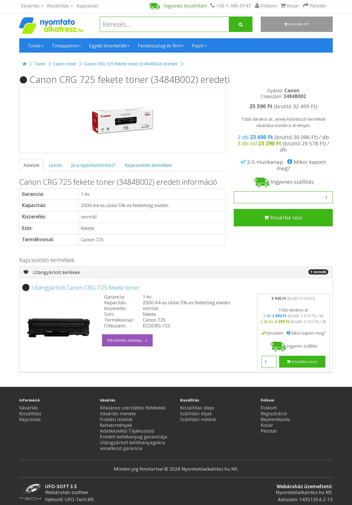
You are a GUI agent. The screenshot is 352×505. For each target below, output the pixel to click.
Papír (199, 45)
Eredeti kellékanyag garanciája (133, 436)
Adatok (31, 165)
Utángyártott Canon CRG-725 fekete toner (85, 287)
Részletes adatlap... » (127, 340)
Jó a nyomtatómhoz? (93, 165)
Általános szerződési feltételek (133, 407)
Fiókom (269, 407)
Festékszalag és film (161, 45)
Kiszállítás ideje (197, 407)
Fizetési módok (116, 419)
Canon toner (64, 63)
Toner (35, 45)
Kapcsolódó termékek (148, 165)
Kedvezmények (116, 425)
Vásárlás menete (118, 413)
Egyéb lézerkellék (109, 45)
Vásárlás (32, 5)
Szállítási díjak (196, 413)
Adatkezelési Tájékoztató (127, 431)
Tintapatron (66, 45)
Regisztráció (274, 413)
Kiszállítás (60, 5)
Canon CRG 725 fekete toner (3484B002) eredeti (131, 63)
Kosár (267, 425)
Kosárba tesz (283, 217)
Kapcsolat (87, 5)
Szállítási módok (198, 419)
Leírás (55, 165)
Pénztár (269, 431)
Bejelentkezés (275, 419)
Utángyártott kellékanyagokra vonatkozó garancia (132, 445)
